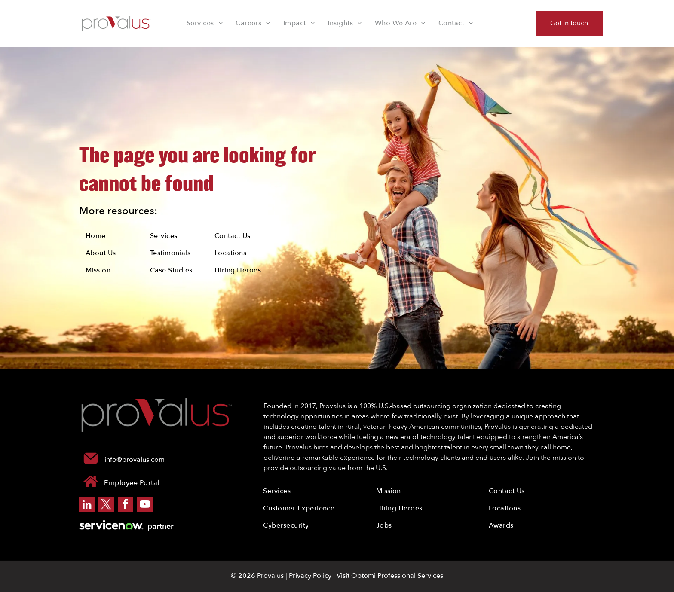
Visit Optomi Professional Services (390, 575)
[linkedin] (87, 505)
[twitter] (106, 505)
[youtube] (145, 505)
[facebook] (125, 505)
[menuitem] (204, 23)
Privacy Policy (310, 575)
